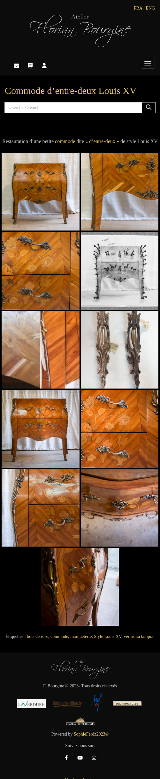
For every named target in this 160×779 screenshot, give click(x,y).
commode (65, 141)
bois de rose (37, 636)
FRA (138, 8)
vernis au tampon (139, 636)
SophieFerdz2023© (91, 734)
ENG (150, 8)
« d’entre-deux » (102, 141)
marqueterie (81, 636)
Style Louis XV (107, 636)
